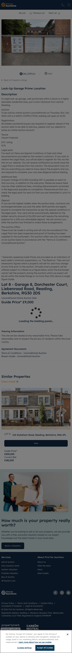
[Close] (68, 634)
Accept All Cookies (45, 648)
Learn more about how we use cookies (35, 642)
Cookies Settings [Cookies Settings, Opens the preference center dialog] (24, 648)
